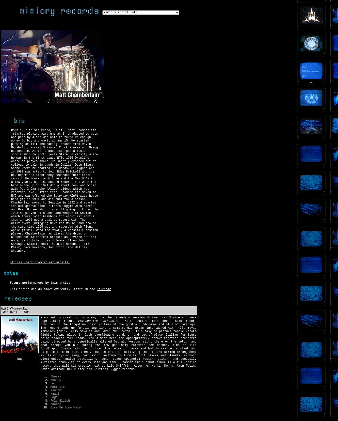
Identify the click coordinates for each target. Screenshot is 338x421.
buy (20, 359)
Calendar (104, 289)
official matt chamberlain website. (40, 262)
